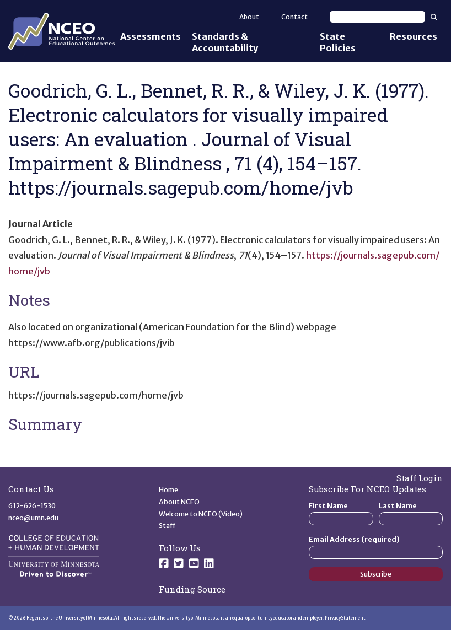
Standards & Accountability (225, 42)
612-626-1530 (32, 506)
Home (168, 490)
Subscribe (375, 574)
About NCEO (179, 502)
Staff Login (419, 477)
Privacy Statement (345, 618)
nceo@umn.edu (33, 518)
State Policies (338, 42)
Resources (413, 36)
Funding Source (192, 589)
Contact (294, 17)
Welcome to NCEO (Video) (201, 514)
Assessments (150, 36)
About (249, 17)
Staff (167, 525)
